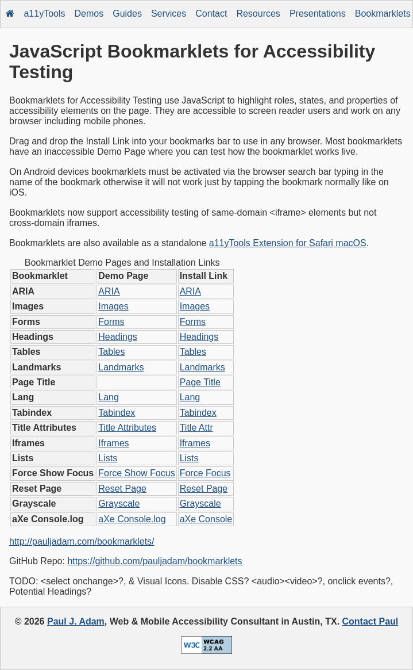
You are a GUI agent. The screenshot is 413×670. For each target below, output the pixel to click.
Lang (108, 397)
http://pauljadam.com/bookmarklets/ (82, 541)
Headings (117, 337)
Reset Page (122, 488)
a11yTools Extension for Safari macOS (287, 243)
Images (113, 306)
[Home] (10, 14)
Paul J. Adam (76, 621)
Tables (111, 352)
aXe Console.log (131, 519)
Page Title (200, 382)
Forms (111, 322)
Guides (127, 13)
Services (168, 13)
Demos (89, 13)
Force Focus (205, 473)
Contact (211, 13)
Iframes (113, 443)
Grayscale (119, 503)
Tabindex (116, 413)
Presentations (318, 13)
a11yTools (44, 13)
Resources (258, 13)
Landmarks (121, 367)
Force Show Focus (136, 473)
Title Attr (196, 427)
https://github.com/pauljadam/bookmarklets (154, 561)
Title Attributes (127, 427)
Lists (107, 458)
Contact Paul (370, 621)
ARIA (108, 291)
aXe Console (206, 519)
